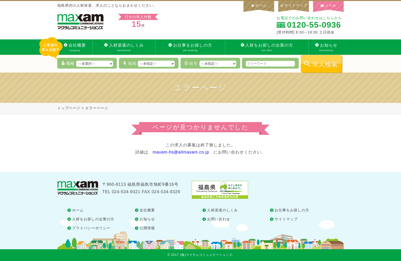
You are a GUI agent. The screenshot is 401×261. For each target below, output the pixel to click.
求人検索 (325, 64)
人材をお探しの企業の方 (266, 47)
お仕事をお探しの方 (190, 47)
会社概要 (74, 47)
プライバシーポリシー (91, 228)
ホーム (259, 5)
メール (328, 5)
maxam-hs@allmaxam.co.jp (181, 152)
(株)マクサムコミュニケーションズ (206, 255)
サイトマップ (293, 5)
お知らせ (326, 47)
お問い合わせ (218, 219)
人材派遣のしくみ (124, 47)
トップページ (68, 108)
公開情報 (147, 228)
